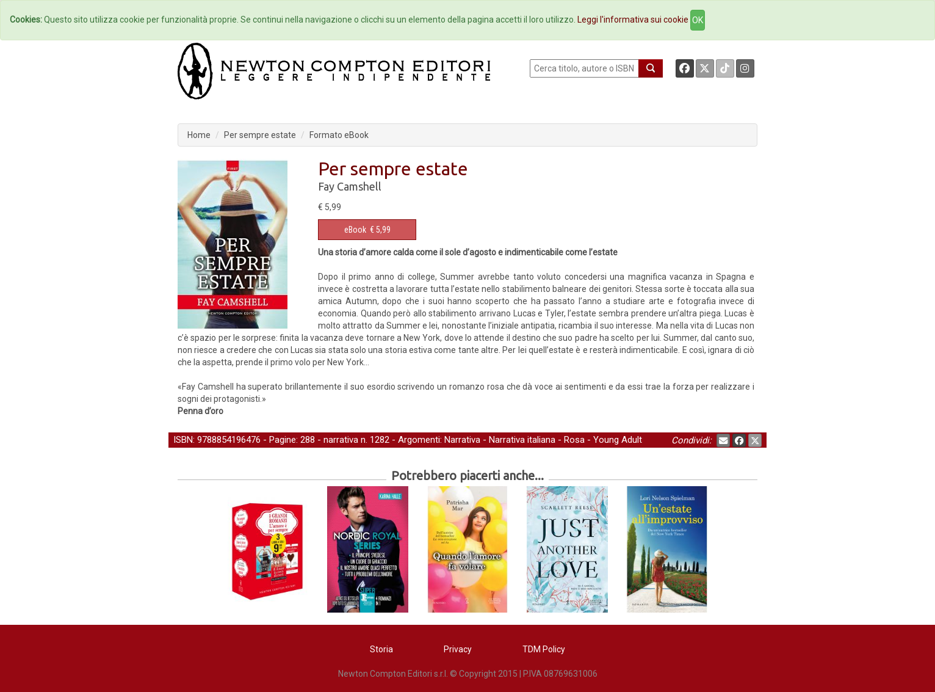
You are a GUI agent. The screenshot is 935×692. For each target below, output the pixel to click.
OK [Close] (697, 20)
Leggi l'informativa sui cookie (632, 19)
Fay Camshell (349, 186)
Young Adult (617, 439)
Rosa (574, 439)
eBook (355, 230)
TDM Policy (543, 649)
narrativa (340, 439)
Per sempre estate (260, 135)
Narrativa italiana (522, 439)
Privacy (458, 649)
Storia (381, 649)
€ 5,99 (367, 230)
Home (199, 135)
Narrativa (462, 439)
